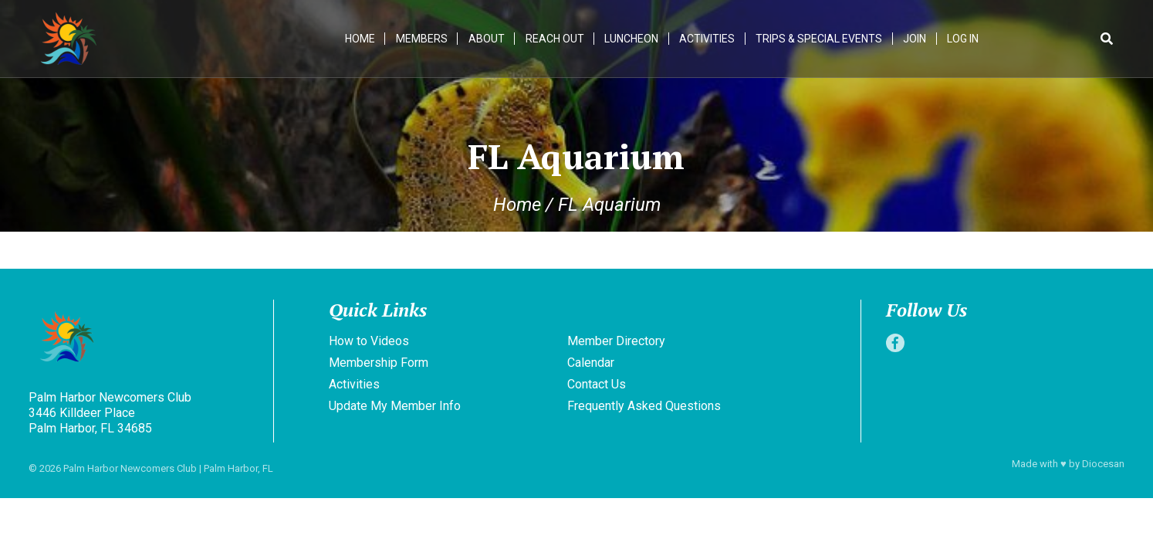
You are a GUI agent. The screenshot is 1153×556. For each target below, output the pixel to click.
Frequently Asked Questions (644, 405)
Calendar (590, 362)
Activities (708, 38)
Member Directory (616, 341)
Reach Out (556, 38)
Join (916, 38)
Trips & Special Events (820, 38)
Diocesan (1103, 464)
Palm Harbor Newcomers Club (130, 468)
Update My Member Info (395, 405)
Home (362, 38)
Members (423, 38)
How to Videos (369, 341)
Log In (964, 38)
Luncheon (633, 38)
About (488, 38)
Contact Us (596, 384)
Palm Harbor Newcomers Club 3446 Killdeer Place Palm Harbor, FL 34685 (110, 413)
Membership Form (378, 362)
